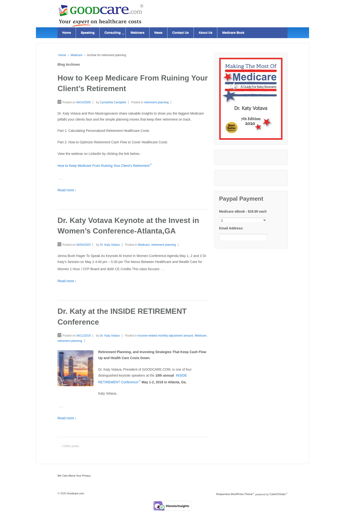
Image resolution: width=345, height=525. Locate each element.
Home (66, 33)
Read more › (67, 190)
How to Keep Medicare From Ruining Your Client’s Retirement (105, 166)
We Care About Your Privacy (74, 475)
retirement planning (156, 102)
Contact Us (180, 33)
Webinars (137, 33)
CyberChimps (279, 494)
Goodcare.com (75, 493)
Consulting (112, 33)
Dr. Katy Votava (110, 244)
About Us (206, 33)
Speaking (88, 33)
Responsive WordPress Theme (235, 494)
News (158, 33)
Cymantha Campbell (113, 102)
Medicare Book (233, 33)
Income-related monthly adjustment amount (165, 335)
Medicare (76, 55)
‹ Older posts (70, 446)
